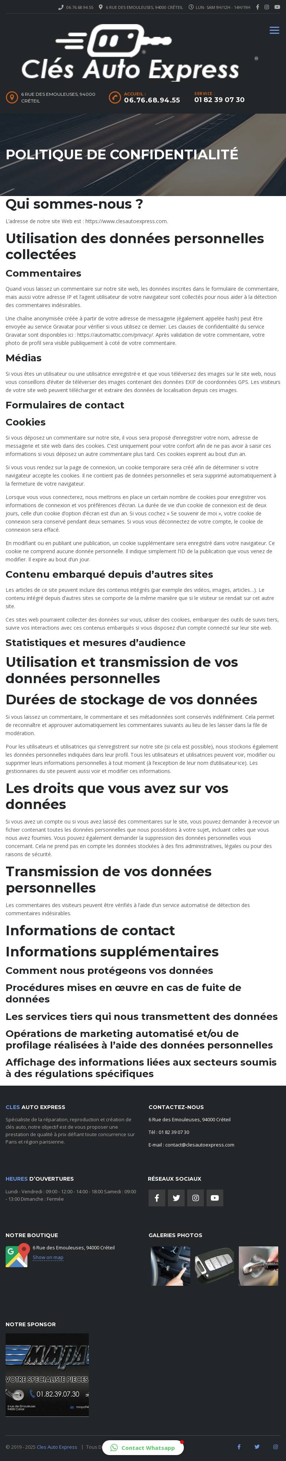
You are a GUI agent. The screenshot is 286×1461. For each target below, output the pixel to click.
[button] (143, 1447)
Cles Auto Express (57, 1447)
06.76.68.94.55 (79, 7)
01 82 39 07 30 (219, 100)
